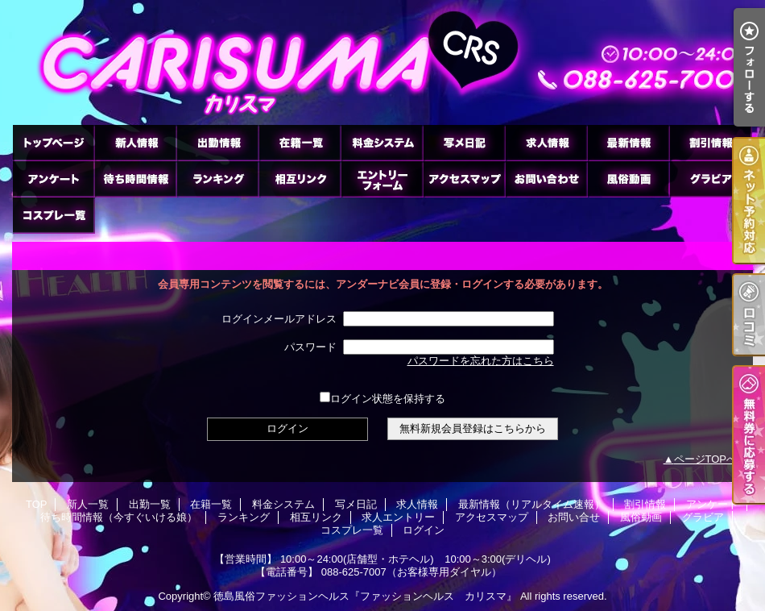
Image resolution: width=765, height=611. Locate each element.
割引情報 (710, 142)
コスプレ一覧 (53, 214)
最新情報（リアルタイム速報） (628, 142)
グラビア (710, 178)
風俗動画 (628, 178)
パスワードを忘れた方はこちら (480, 361)
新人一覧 (135, 142)
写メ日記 (464, 142)
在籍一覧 (299, 142)
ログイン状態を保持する (382, 399)
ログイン (424, 530)
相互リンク (299, 178)
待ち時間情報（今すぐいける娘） (135, 178)
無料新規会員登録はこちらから (472, 428)
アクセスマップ (464, 178)
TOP (53, 142)
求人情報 (546, 142)
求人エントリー (381, 178)
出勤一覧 (217, 142)
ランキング (217, 178)
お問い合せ (546, 178)
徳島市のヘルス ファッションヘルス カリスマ (382, 62)
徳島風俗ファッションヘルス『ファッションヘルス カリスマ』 (365, 596)
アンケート (53, 178)
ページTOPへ (706, 459)
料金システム (381, 142)
